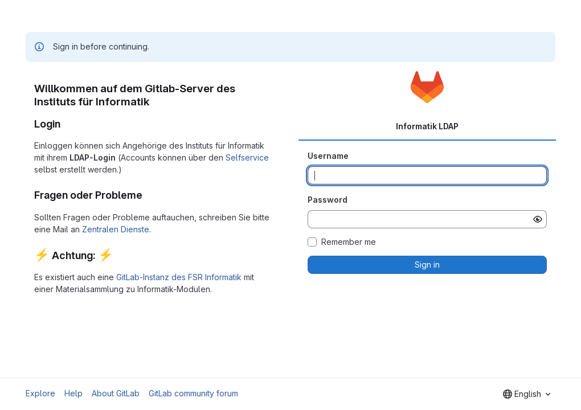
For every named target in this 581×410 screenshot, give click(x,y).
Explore (40, 393)
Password (327, 199)
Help (73, 393)
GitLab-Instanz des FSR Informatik (179, 277)
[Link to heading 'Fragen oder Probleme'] (148, 195)
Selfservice (247, 157)
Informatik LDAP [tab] (427, 126)
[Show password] (538, 219)
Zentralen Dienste (115, 229)
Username (328, 156)
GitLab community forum (193, 393)
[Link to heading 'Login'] (66, 124)
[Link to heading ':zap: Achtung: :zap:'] (119, 255)
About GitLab (116, 393)
